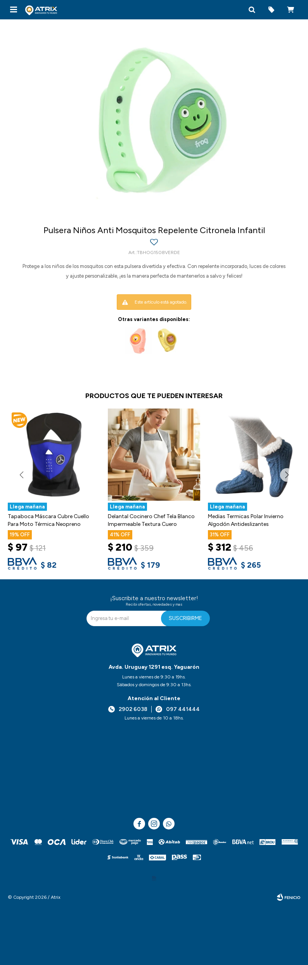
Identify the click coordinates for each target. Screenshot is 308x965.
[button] (251, 9)
